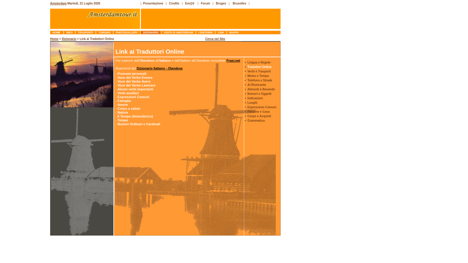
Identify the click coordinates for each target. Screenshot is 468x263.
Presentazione (153, 3)
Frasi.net (233, 60)
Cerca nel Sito (215, 39)
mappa (234, 32)
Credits (174, 3)
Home (57, 32)
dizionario (150, 32)
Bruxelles (239, 3)
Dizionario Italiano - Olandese (160, 68)
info (69, 32)
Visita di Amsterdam (178, 32)
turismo (104, 32)
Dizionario (69, 39)
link (221, 32)
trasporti (85, 32)
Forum (205, 3)
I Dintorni (205, 32)
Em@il (189, 3)
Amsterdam (58, 3)
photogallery (126, 32)
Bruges (221, 3)
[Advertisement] (26, 126)
